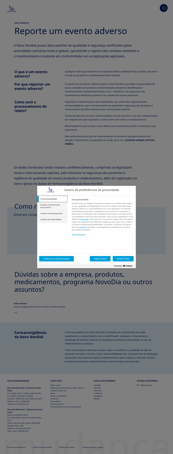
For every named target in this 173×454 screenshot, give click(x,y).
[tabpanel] (102, 218)
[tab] (52, 199)
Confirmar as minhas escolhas (56, 259)
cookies (82, 227)
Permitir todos (123, 259)
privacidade (84, 219)
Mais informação (79, 234)
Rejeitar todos (100, 259)
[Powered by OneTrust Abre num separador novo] (124, 266)
